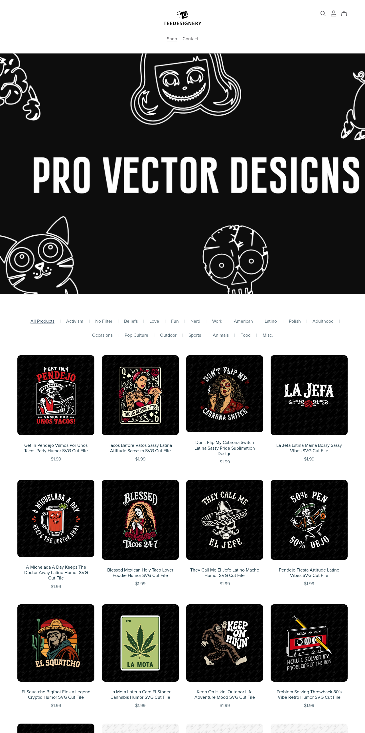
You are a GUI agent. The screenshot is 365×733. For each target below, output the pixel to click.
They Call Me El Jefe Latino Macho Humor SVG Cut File (224, 572)
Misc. (268, 335)
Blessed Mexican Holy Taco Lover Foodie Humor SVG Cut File (140, 572)
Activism (74, 321)
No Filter (103, 321)
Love (154, 321)
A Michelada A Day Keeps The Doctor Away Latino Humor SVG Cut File (56, 572)
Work (217, 321)
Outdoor (168, 335)
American (243, 321)
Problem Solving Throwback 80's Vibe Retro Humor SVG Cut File (309, 694)
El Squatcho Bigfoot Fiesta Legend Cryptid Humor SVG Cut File (56, 694)
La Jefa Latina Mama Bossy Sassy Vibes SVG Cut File (309, 448)
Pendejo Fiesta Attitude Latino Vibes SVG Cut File (309, 572)
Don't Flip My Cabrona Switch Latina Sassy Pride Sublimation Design (224, 448)
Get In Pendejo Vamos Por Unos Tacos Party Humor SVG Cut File (56, 448)
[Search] (323, 13)
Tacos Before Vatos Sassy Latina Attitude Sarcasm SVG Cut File (140, 448)
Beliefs (131, 321)
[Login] (333, 13)
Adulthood (323, 321)
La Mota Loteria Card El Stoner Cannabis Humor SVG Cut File (140, 694)
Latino (271, 321)
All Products (42, 321)
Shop (172, 39)
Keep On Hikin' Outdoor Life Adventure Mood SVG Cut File (224, 694)
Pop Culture (136, 335)
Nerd (195, 321)
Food (245, 335)
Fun (175, 321)
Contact (190, 39)
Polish (295, 321)
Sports (194, 335)
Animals (221, 335)
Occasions (102, 335)
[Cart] (346, 14)
